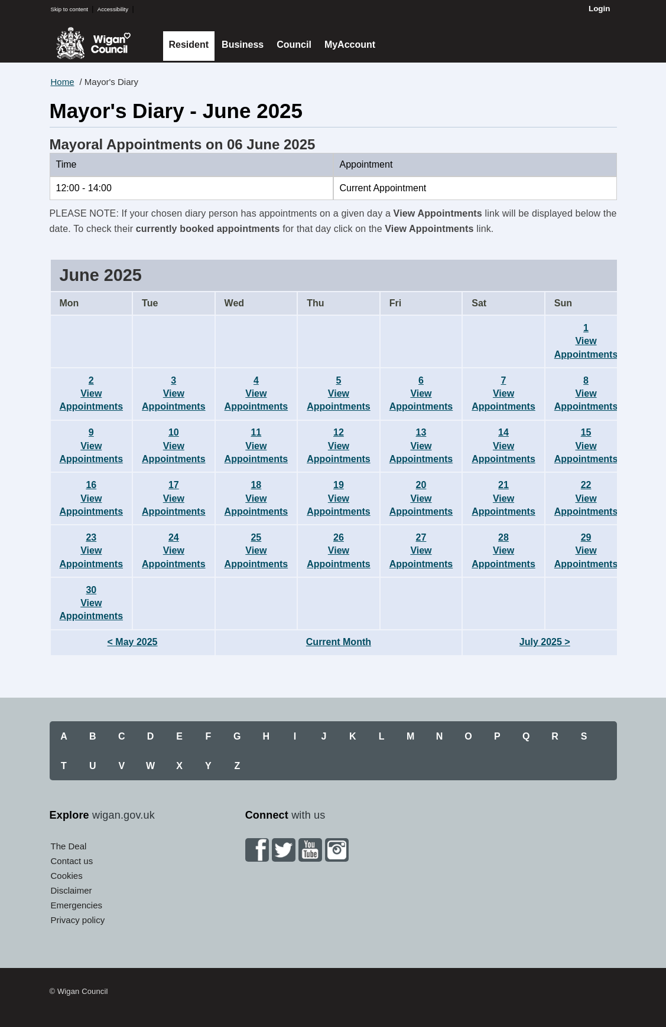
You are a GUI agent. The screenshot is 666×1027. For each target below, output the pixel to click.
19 (339, 498)
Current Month (338, 642)
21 (503, 498)
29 (586, 550)
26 (339, 550)
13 (421, 445)
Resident (189, 45)
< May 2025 (133, 642)
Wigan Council (93, 43)
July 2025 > (544, 642)
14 (503, 445)
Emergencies (77, 905)
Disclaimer (71, 890)
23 (92, 550)
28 (503, 550)
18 (256, 498)
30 (92, 603)
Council (294, 45)
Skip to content (69, 9)
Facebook (257, 850)
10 (174, 445)
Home (62, 82)
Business (243, 45)
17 (174, 498)
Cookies (67, 876)
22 (586, 498)
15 (586, 445)
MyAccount (349, 45)
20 (421, 498)
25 (256, 550)
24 (174, 550)
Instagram (337, 850)
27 (421, 550)
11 (256, 445)
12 (339, 445)
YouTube (310, 850)
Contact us (72, 861)
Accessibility (113, 9)
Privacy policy (78, 920)
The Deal (69, 846)
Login (599, 8)
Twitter (283, 850)
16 (92, 498)
